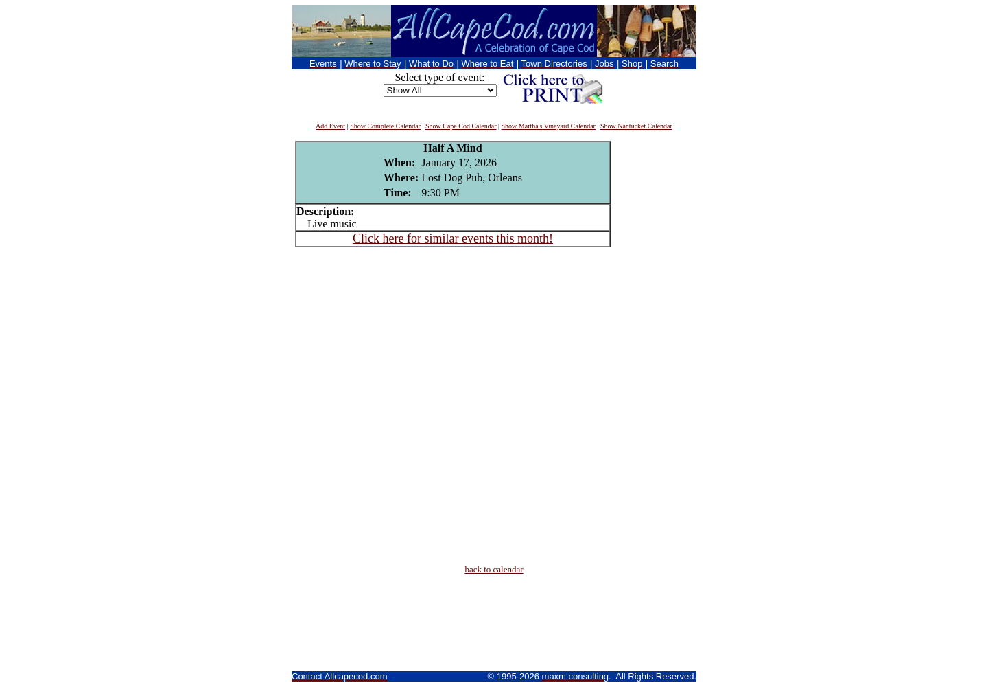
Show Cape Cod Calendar (461, 126)
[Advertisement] (652, 347)
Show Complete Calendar (385, 126)
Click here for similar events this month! (453, 238)
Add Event (330, 126)
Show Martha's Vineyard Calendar (549, 126)
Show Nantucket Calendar (636, 126)
